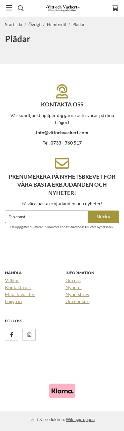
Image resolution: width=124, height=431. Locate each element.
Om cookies (77, 301)
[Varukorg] (115, 7)
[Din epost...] (46, 217)
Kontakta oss (18, 287)
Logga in (13, 301)
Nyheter (73, 287)
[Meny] (9, 7)
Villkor (12, 280)
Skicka (103, 217)
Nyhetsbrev (77, 294)
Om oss (73, 280)
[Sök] (20, 8)
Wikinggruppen (80, 419)
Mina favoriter (20, 294)
